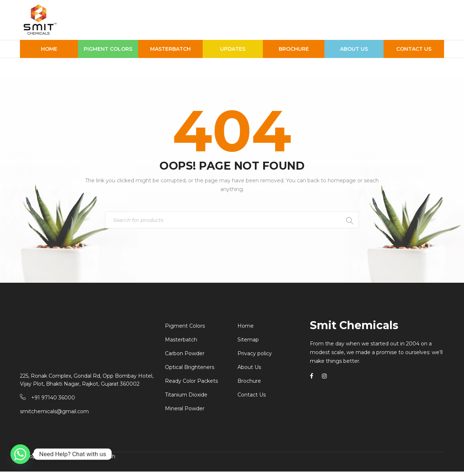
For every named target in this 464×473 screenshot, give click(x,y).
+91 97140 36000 (53, 399)
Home (245, 327)
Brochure (249, 382)
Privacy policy (254, 355)
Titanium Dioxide (186, 396)
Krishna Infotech (94, 458)
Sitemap (248, 341)
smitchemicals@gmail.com (54, 413)
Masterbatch (181, 341)
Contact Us (251, 396)
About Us (249, 368)
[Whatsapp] (20, 454)
